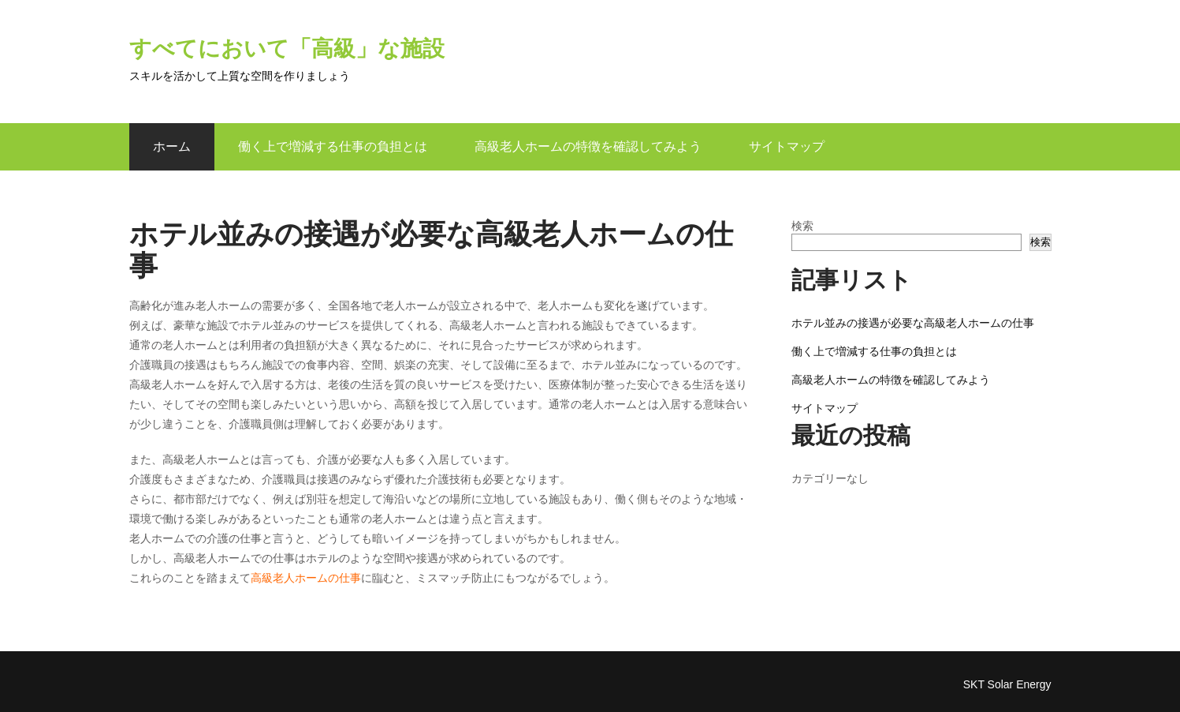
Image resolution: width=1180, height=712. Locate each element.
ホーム (172, 146)
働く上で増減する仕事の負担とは (332, 146)
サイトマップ (787, 146)
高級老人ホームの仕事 (306, 577)
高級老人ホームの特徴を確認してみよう (588, 146)
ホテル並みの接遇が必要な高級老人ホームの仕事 (912, 323)
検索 (802, 225)
